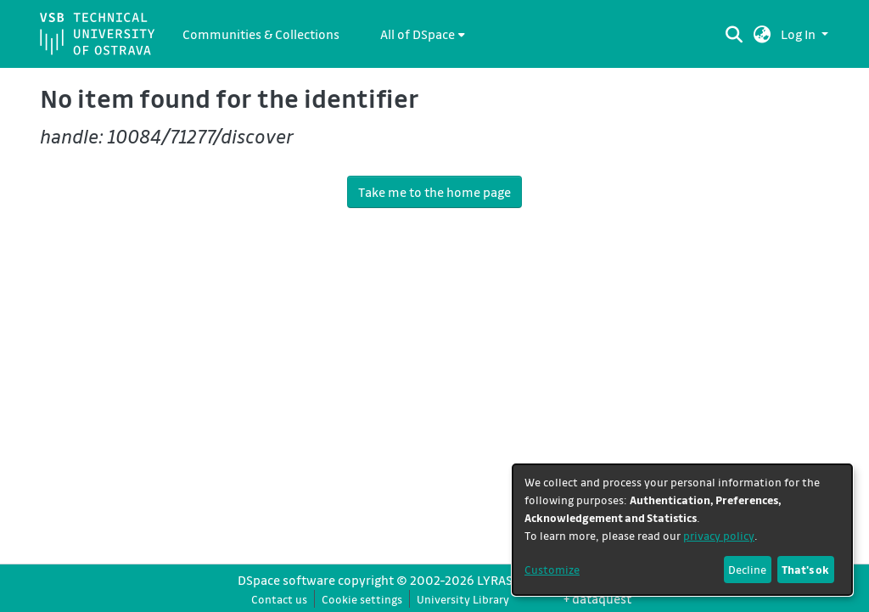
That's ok (805, 569)
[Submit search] (734, 34)
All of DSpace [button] (417, 33)
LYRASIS (500, 579)
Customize (552, 569)
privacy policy (718, 535)
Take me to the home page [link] (434, 191)
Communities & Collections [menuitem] (260, 33)
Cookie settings (362, 599)
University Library (463, 599)
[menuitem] (423, 34)
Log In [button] (799, 33)
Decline (747, 569)
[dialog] (682, 529)
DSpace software (286, 579)
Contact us (279, 599)
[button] (762, 34)
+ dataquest (597, 598)
